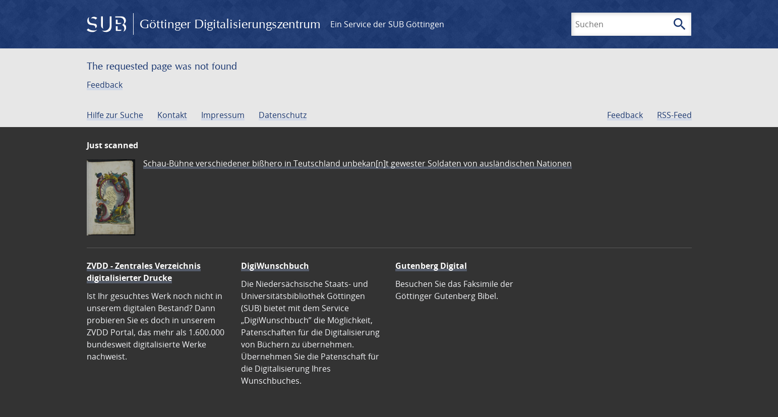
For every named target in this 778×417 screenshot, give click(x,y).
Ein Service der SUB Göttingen (387, 24)
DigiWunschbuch (275, 265)
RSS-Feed (674, 115)
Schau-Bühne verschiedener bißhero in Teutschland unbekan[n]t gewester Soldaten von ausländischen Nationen (357, 163)
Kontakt (172, 115)
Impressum (223, 115)
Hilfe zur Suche (115, 115)
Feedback (105, 84)
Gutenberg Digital (431, 265)
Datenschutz (283, 115)
